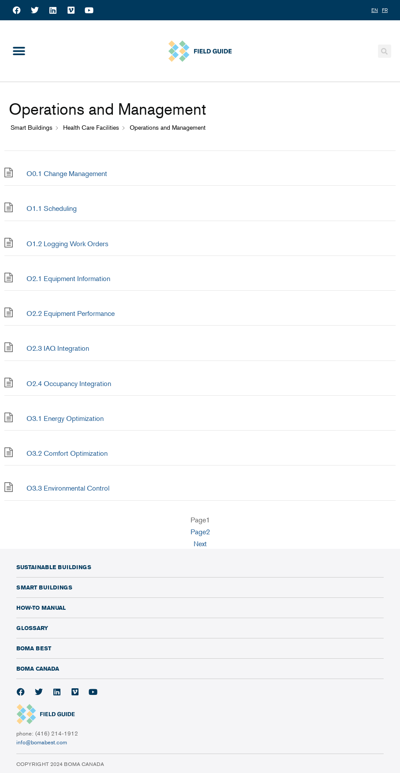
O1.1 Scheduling (51, 208)
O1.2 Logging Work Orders (67, 243)
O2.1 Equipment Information (68, 278)
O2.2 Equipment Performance (70, 313)
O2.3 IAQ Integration (57, 348)
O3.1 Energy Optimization (65, 418)
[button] (19, 51)
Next (200, 543)
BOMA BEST (33, 648)
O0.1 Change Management (66, 173)
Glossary (32, 627)
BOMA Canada (37, 668)
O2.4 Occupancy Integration (68, 383)
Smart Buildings (44, 587)
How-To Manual (41, 607)
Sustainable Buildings (53, 566)
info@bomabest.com (41, 742)
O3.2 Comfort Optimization (67, 453)
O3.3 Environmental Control (67, 488)
